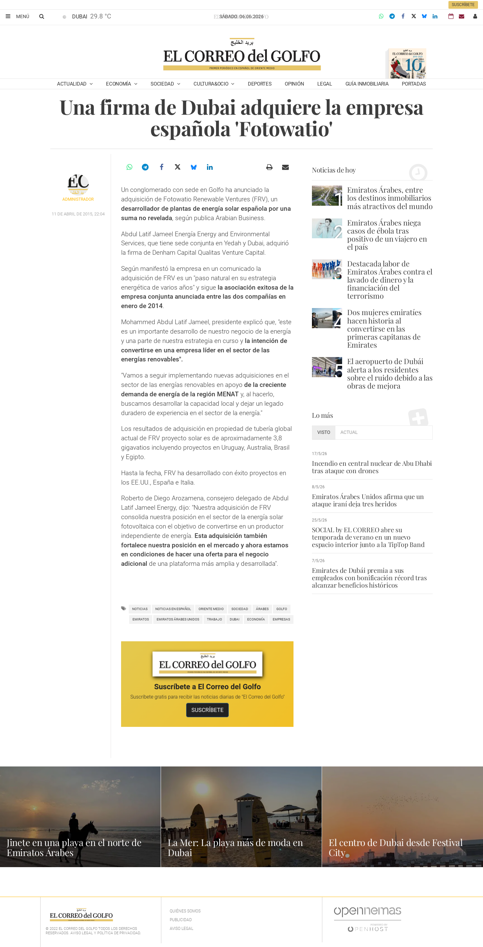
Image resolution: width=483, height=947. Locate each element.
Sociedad (163, 84)
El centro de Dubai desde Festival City (397, 847)
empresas (281, 619)
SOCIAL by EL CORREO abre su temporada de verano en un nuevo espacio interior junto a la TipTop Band (367, 537)
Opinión (294, 84)
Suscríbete (463, 4)
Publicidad (181, 919)
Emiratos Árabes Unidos (178, 619)
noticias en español (173, 609)
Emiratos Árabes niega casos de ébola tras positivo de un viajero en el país (387, 234)
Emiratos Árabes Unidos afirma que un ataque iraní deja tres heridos (367, 500)
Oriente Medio (211, 609)
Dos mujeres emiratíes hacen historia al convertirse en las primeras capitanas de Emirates (384, 328)
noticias (140, 609)
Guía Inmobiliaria (367, 84)
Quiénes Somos (185, 911)
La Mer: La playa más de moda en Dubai (236, 847)
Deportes (260, 84)
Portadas (414, 84)
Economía (119, 84)
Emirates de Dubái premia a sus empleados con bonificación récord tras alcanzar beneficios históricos (369, 577)
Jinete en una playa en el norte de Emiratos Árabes (75, 847)
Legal (324, 84)
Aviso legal (181, 928)
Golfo (281, 609)
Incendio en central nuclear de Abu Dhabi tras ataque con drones (371, 467)
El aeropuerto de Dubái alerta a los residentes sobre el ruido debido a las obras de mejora (390, 373)
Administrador (78, 199)
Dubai (234, 619)
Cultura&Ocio (211, 84)
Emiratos (140, 619)
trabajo (214, 619)
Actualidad (72, 84)
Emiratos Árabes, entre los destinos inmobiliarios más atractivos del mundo (390, 198)
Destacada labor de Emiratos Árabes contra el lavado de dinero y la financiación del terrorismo (389, 279)
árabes (262, 609)
